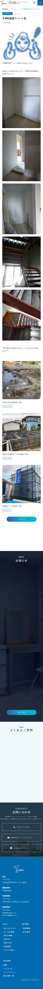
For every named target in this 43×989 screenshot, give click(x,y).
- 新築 (4, 965)
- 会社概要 (6, 946)
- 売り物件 (26, 932)
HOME (5, 924)
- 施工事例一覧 (8, 976)
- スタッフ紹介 (8, 950)
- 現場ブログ (7, 943)
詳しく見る (21, 712)
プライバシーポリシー (31, 979)
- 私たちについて (9, 928)
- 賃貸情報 (26, 928)
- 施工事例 (6, 961)
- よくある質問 (8, 932)
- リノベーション (9, 972)
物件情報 (25, 924)
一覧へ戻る (21, 519)
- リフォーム (7, 968)
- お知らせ (6, 939)
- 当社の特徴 (7, 935)
